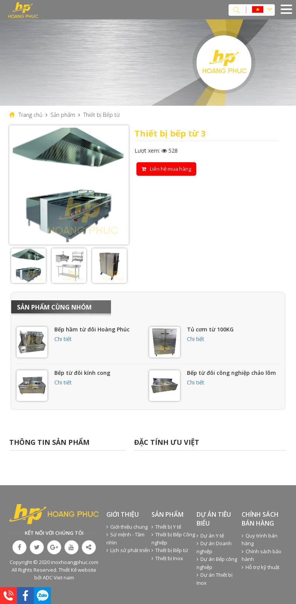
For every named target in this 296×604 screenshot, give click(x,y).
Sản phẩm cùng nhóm (54, 307)
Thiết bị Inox (167, 558)
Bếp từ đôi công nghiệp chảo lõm (231, 372)
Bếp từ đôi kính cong (82, 372)
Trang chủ (30, 114)
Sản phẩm (62, 114)
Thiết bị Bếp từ (101, 114)
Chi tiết (63, 339)
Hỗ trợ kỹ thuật (260, 567)
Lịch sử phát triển (128, 550)
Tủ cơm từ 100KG (210, 329)
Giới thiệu (122, 514)
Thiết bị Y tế (166, 526)
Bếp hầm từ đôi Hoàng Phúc (92, 329)
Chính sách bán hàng (260, 518)
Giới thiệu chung (127, 526)
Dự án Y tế (210, 535)
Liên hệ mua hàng (166, 168)
